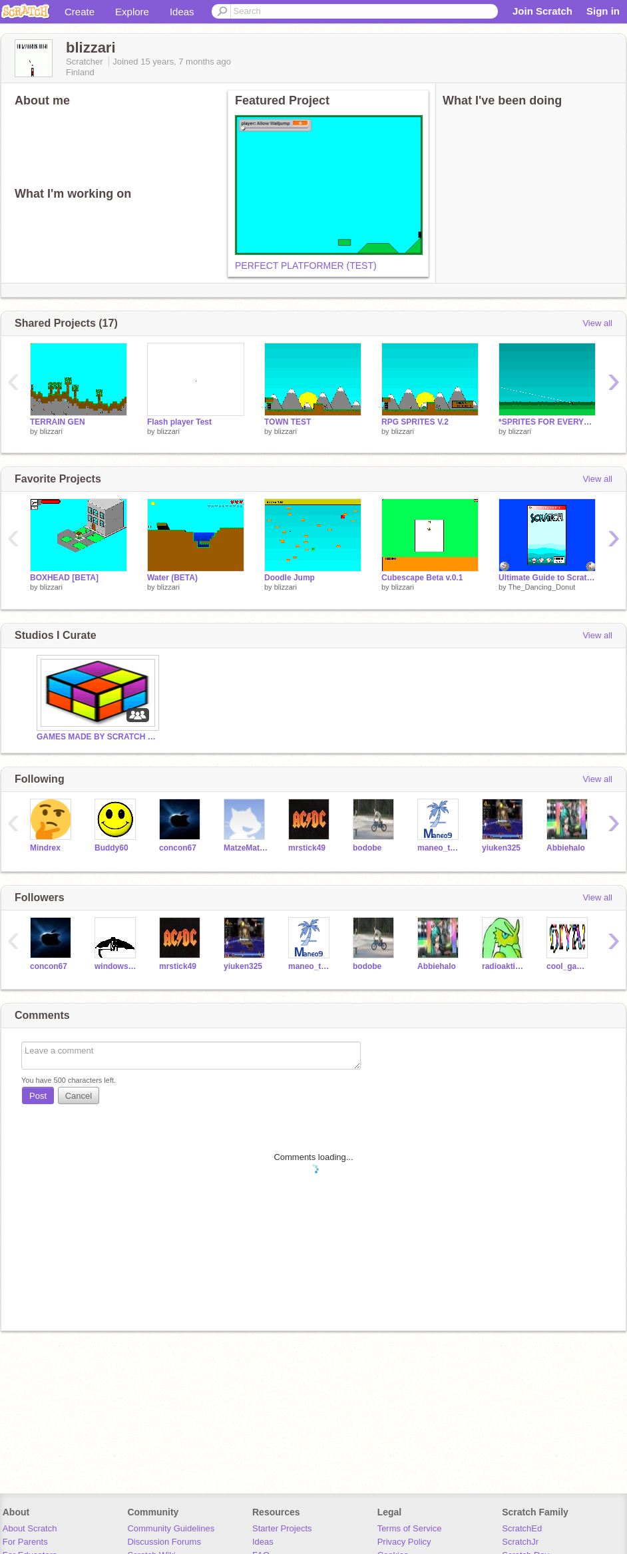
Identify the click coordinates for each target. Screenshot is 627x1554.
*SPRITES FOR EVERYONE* (547, 422)
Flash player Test (179, 422)
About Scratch (30, 1528)
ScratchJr (520, 1542)
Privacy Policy (404, 1542)
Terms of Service (409, 1528)
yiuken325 (501, 848)
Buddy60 (111, 848)
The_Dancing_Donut (541, 587)
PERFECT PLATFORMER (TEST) (306, 265)
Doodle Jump (289, 577)
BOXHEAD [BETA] (64, 577)
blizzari (51, 431)
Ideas (182, 11)
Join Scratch (542, 11)
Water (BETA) (172, 577)
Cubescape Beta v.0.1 (422, 577)
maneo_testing (439, 848)
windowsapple (117, 966)
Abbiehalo (565, 848)
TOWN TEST (287, 422)
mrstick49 (306, 848)
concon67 (177, 848)
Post (38, 1096)
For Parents (25, 1542)
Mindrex (45, 848)
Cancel (78, 1096)
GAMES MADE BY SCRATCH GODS (96, 736)
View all (597, 323)
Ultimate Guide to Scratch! (547, 577)
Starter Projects (282, 1528)
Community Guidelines (170, 1528)
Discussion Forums (164, 1542)
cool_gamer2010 (568, 966)
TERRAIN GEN (57, 422)
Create (80, 11)
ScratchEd (522, 1528)
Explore (132, 11)
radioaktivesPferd (504, 966)
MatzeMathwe (246, 848)
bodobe (367, 848)
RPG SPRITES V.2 (415, 422)
